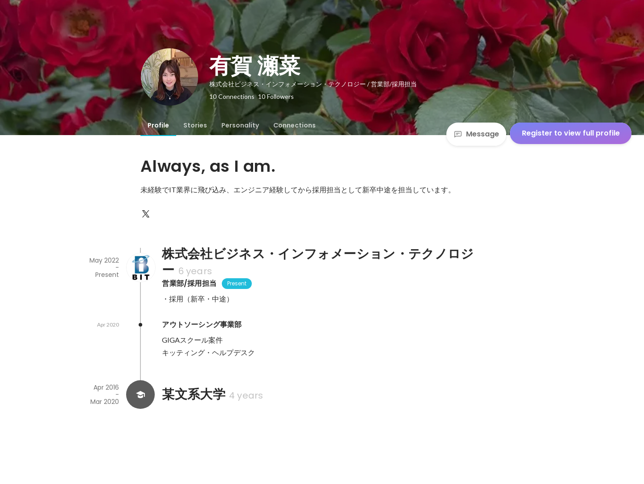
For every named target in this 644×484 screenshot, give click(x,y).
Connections (294, 125)
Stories (195, 125)
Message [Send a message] (476, 134)
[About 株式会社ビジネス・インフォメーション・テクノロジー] (140, 267)
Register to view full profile (571, 133)
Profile (158, 125)
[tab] (158, 125)
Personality (240, 125)
